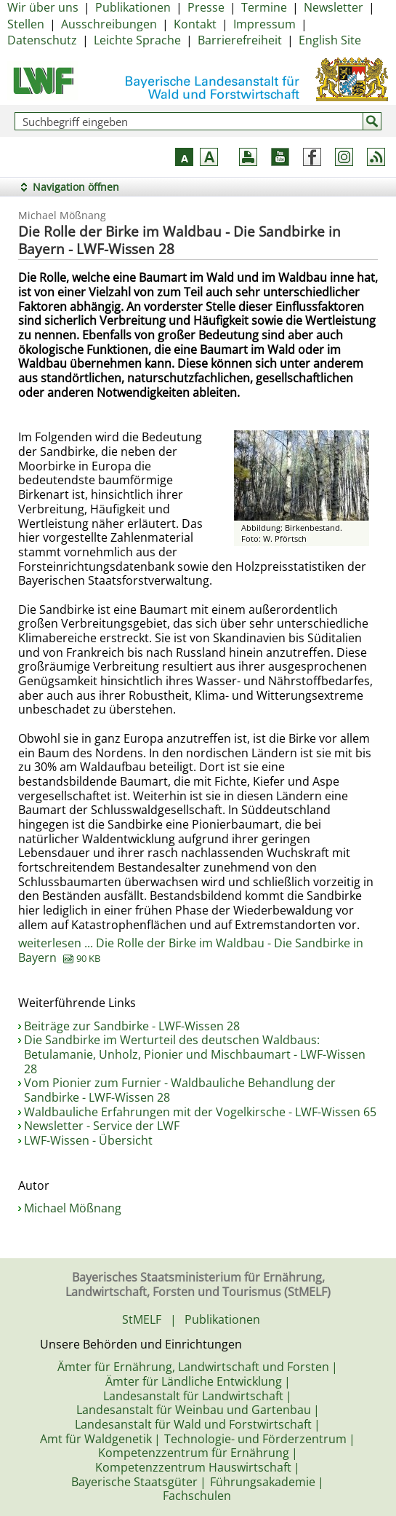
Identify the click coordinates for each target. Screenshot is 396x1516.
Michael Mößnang (72, 1208)
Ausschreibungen (109, 24)
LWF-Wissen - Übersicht (88, 1140)
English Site (330, 40)
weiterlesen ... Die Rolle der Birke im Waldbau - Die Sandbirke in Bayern (190, 950)
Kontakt (195, 24)
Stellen (25, 24)
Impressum (264, 24)
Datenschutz (42, 40)
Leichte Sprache (137, 40)
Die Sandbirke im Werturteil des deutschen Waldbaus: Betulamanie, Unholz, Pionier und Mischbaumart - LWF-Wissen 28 (194, 1054)
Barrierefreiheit (240, 40)
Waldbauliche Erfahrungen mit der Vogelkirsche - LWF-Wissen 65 (200, 1112)
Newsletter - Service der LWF (101, 1126)
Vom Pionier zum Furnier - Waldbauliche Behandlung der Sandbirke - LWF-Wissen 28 (180, 1090)
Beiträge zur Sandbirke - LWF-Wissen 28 (132, 1026)
